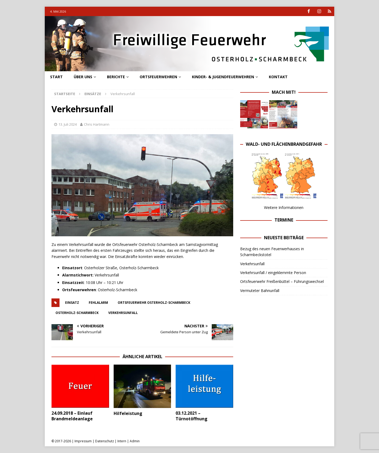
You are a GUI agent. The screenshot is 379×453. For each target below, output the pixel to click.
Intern (121, 441)
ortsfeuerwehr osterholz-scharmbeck (154, 302)
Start (56, 76)
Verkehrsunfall (252, 263)
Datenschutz (104, 441)
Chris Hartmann (96, 124)
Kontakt (278, 76)
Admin (135, 441)
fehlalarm (98, 302)
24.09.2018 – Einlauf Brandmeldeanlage (72, 416)
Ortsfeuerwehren (158, 76)
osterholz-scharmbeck (77, 312)
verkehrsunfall (123, 312)
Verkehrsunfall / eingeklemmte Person (273, 272)
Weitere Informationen (283, 207)
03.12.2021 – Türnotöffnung (191, 416)
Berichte (116, 76)
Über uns (83, 76)
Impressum (83, 441)
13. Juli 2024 (67, 124)
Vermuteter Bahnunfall (259, 290)
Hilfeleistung (128, 413)
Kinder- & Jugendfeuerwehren (223, 76)
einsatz (72, 302)
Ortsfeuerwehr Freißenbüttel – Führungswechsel (282, 281)
